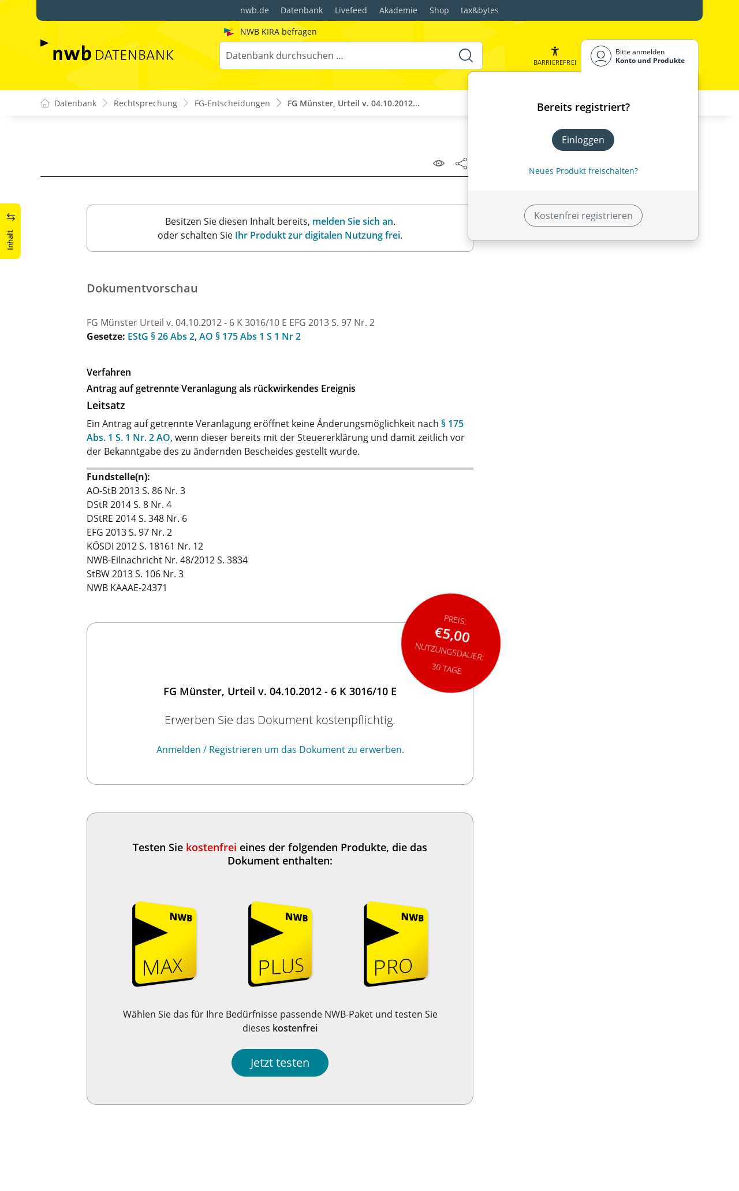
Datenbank (302, 10)
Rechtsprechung (145, 103)
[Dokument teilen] (461, 163)
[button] (555, 55)
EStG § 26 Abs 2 (161, 336)
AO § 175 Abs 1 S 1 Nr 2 (250, 336)
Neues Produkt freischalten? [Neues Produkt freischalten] (583, 170)
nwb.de (254, 10)
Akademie (398, 10)
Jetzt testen (280, 1062)
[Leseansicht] (438, 163)
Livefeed (351, 10)
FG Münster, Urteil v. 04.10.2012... (354, 103)
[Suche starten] (466, 55)
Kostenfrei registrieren (583, 215)
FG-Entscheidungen (232, 103)
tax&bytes (480, 10)
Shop (439, 10)
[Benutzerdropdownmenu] (640, 55)
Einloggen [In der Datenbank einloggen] (583, 139)
